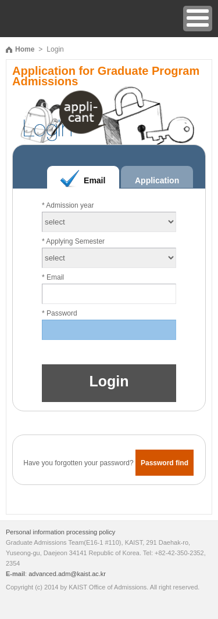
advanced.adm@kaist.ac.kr (67, 573)
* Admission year (68, 205)
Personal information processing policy (60, 531)
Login (108, 381)
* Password (59, 313)
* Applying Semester (73, 241)
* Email (53, 277)
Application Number (157, 184)
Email (94, 180)
